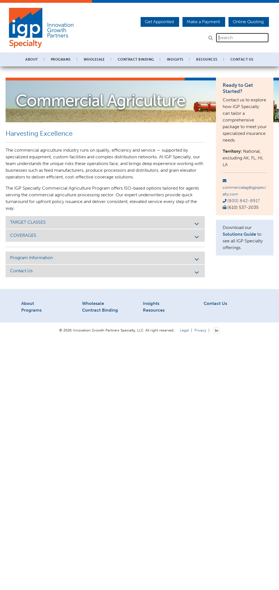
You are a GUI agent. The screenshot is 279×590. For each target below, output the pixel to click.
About (27, 303)
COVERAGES (105, 236)
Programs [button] (61, 59)
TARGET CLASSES (105, 222)
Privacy (200, 330)
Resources (154, 310)
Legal (184, 330)
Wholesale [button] (94, 59)
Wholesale (93, 303)
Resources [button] (206, 59)
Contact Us (242, 59)
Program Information (105, 258)
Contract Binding (136, 59)
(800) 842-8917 (243, 200)
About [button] (31, 59)
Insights (175, 59)
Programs (31, 310)
